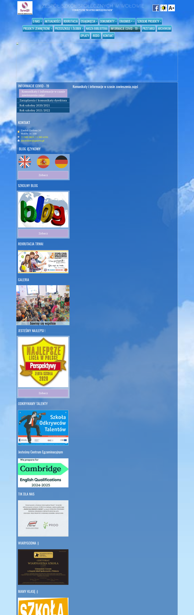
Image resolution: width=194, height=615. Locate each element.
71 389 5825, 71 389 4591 (34, 137)
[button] (37, 21)
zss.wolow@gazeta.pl (32, 140)
